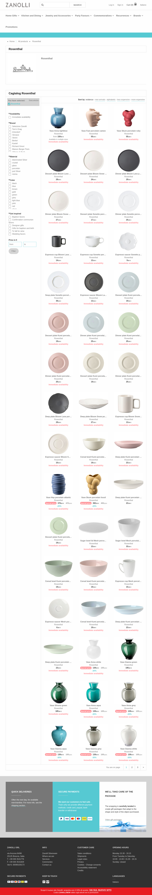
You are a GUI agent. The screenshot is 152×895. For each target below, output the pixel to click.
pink (14, 203)
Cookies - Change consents (89, 865)
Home (12, 41)
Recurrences (122, 15)
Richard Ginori (18, 146)
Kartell (15, 143)
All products (23, 41)
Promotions (11, 27)
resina (14, 174)
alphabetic (111, 100)
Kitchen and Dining (31, 15)
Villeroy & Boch (18, 152)
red (13, 206)
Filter (14, 251)
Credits (80, 870)
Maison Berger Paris (20, 149)
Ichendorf (16, 132)
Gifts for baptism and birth (23, 228)
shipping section (18, 805)
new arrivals (100, 100)
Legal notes (82, 859)
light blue (16, 200)
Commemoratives (103, 15)
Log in (111, 5)
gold (14, 192)
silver (14, 209)
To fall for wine (18, 231)
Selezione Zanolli (19, 126)
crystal (15, 163)
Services (46, 859)
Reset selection (34, 100)
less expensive (123, 100)
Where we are (48, 856)
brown (14, 189)
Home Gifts (11, 15)
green (14, 195)
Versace (15, 135)
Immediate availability (21, 117)
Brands (137, 15)
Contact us (46, 865)
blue (14, 186)
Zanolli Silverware (49, 853)
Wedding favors (18, 234)
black (14, 183)
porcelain (16, 168)
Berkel (15, 141)
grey (14, 198)
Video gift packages (113, 820)
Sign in (120, 5)
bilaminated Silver (19, 160)
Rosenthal (15, 104)
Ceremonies (47, 862)
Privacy (80, 862)
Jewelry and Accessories (58, 15)
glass (14, 166)
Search (78, 5)
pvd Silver (16, 171)
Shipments (81, 856)
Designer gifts (18, 225)
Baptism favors (18, 217)
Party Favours (82, 15)
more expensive (138, 100)
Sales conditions (84, 853)
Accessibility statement (87, 868)
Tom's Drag (17, 129)
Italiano (143, 5)
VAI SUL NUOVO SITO (100, 890)
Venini (14, 138)
